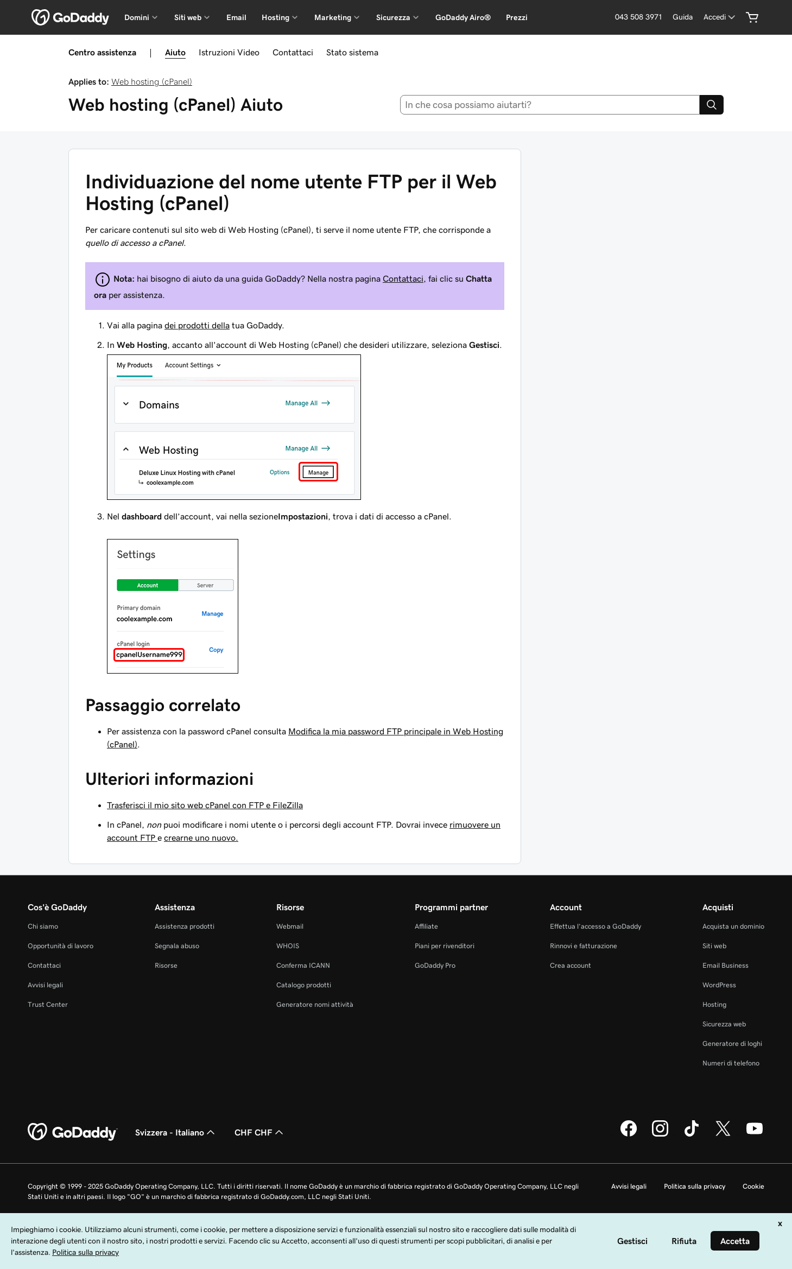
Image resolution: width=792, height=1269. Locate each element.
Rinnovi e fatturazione (583, 945)
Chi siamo (43, 926)
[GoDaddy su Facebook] (628, 1135)
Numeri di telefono (730, 1063)
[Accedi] (720, 17)
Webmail (289, 926)
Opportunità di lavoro (60, 945)
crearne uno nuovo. (201, 837)
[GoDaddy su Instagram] (660, 1135)
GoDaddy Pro (435, 965)
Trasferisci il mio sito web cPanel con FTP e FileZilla (205, 805)
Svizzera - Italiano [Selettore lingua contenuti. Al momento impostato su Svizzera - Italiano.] (176, 1132)
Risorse (166, 965)
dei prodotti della (197, 325)
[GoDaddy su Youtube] (754, 1135)
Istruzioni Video (229, 52)
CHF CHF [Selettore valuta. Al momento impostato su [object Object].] (260, 1132)
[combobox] (550, 105)
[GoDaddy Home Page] (73, 1132)
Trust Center (48, 1004)
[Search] (712, 105)
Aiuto (175, 52)
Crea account (570, 965)
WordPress (719, 984)
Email (236, 17)
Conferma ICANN (303, 965)
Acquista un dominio (733, 926)
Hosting (714, 1004)
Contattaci (293, 52)
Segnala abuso (177, 945)
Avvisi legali (45, 984)
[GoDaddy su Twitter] (723, 1135)
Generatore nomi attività (314, 1004)
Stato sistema (352, 52)
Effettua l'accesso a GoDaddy (595, 926)
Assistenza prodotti (184, 926)
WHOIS (287, 945)
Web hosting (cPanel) (151, 81)
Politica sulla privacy (694, 1186)
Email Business (725, 965)
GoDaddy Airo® (463, 17)
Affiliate (426, 926)
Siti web (714, 945)
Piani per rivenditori (444, 945)
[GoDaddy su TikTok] (691, 1135)
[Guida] (682, 17)
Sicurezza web (724, 1023)
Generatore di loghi (732, 1043)
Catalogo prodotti (303, 984)
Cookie (753, 1186)
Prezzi (517, 17)
